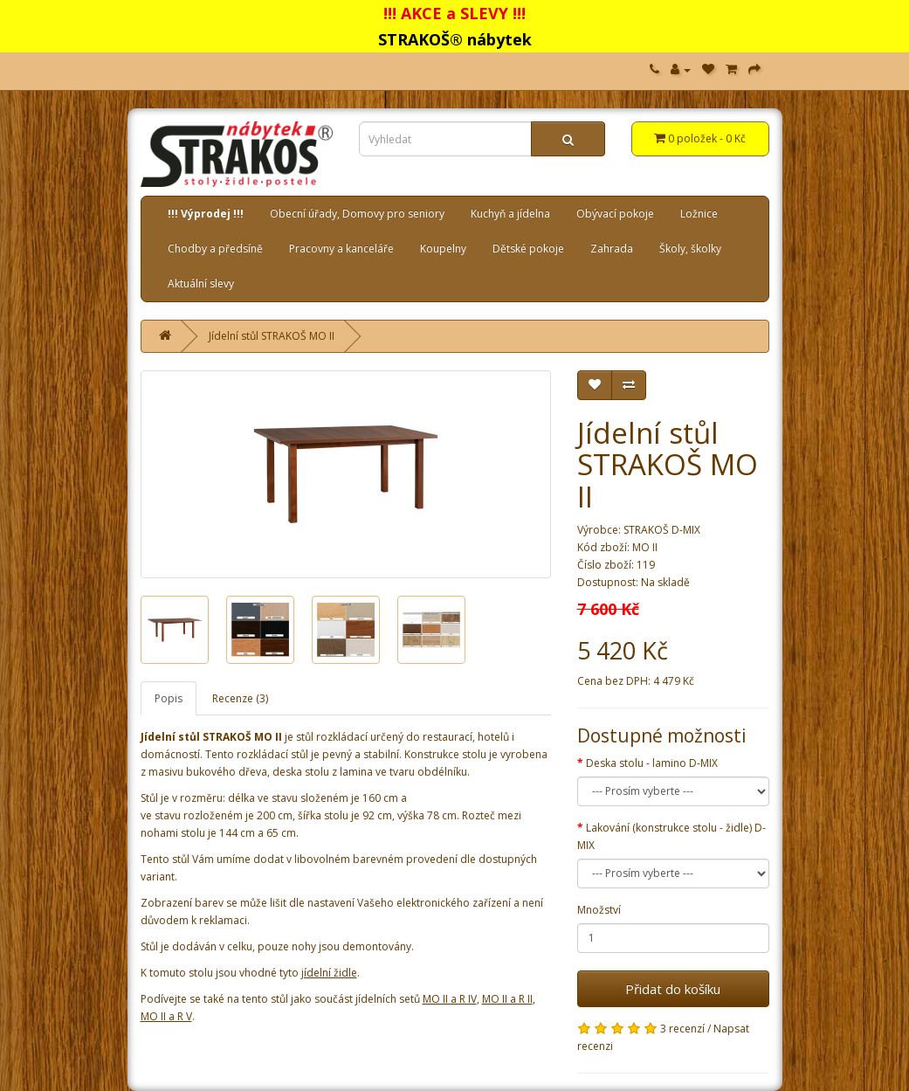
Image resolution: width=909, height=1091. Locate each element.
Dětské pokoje (528, 248)
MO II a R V (166, 1016)
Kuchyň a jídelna (510, 213)
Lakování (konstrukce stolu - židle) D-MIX (671, 836)
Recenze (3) (240, 698)
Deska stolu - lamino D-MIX (652, 763)
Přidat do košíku (672, 989)
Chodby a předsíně (215, 248)
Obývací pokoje (615, 213)
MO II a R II (507, 998)
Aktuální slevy (201, 283)
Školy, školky (690, 248)
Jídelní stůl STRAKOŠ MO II (271, 335)
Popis (168, 698)
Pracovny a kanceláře (341, 248)
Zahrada (611, 248)
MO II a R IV (450, 998)
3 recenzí (682, 1028)
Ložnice (699, 213)
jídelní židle (329, 972)
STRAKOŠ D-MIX (661, 529)
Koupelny (443, 248)
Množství (599, 909)
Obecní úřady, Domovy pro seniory (357, 213)
